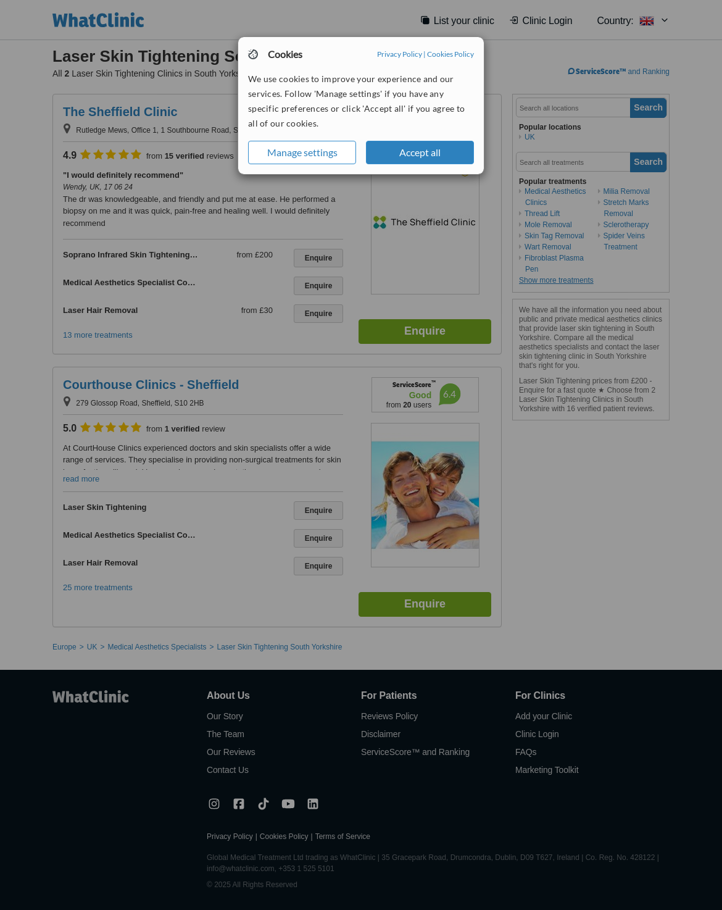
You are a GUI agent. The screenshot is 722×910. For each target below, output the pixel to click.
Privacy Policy (399, 54)
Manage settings (302, 152)
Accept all (420, 152)
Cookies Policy (450, 54)
